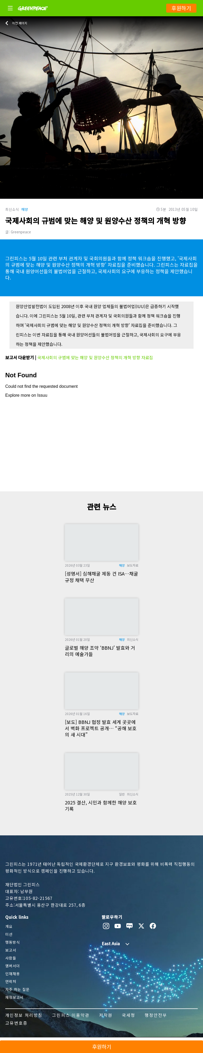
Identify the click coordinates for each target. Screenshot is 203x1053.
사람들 (10, 957)
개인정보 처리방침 (24, 1015)
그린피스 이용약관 (70, 1015)
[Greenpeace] (33, 14)
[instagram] (106, 926)
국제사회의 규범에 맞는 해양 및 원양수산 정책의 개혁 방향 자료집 (95, 357)
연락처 (10, 981)
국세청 (128, 1015)
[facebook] (153, 926)
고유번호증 (16, 1023)
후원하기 (181, 8)
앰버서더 (12, 965)
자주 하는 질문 (17, 989)
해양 (24, 209)
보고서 (10, 950)
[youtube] (117, 926)
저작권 (105, 1015)
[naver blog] (129, 926)
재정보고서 (14, 997)
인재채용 (12, 973)
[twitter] (141, 926)
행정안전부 (156, 1015)
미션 (9, 934)
